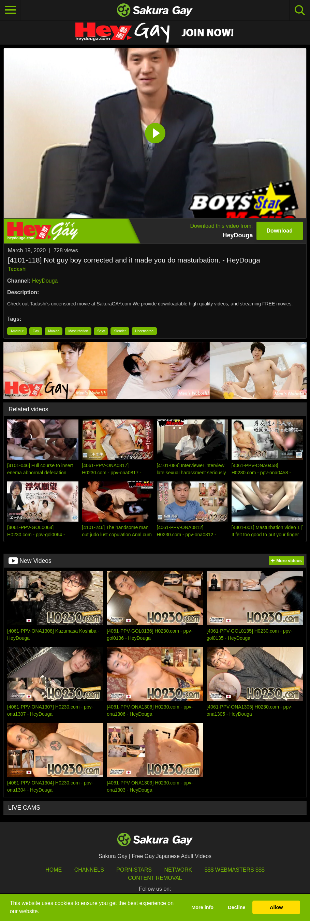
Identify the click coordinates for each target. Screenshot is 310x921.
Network (178, 870)
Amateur (17, 331)
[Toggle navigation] (10, 10)
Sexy (101, 331)
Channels (89, 870)
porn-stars (134, 870)
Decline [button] (236, 907)
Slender (120, 331)
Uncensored (144, 331)
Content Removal (155, 878)
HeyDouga (45, 281)
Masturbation (78, 331)
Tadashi (17, 269)
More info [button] (202, 907)
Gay (36, 331)
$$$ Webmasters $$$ (235, 870)
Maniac (53, 331)
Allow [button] (276, 907)
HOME (53, 870)
